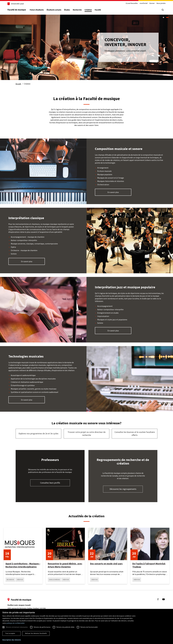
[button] (11, 640)
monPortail (143, 3)
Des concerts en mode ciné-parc (106, 563)
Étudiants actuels (54, 10)
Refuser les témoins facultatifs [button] (36, 633)
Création (88, 10)
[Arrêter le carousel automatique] (163, 17)
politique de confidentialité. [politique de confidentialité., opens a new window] (15, 623)
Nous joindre (160, 3)
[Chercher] (162, 10)
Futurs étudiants (37, 10)
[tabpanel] (86, 47)
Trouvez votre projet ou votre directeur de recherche (86, 433)
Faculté (98, 10)
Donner (151, 3)
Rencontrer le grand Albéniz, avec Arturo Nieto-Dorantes (65, 565)
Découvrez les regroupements (123, 489)
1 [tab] (167, 17)
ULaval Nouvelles (131, 3)
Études (67, 10)
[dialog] (86, 626)
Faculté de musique (17, 9)
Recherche (77, 10)
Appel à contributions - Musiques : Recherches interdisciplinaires (23, 565)
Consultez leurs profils (50, 482)
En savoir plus (113, 192)
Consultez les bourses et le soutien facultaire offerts (134, 433)
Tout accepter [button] (10, 633)
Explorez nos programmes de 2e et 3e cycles (38, 433)
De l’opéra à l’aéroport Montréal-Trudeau (149, 565)
